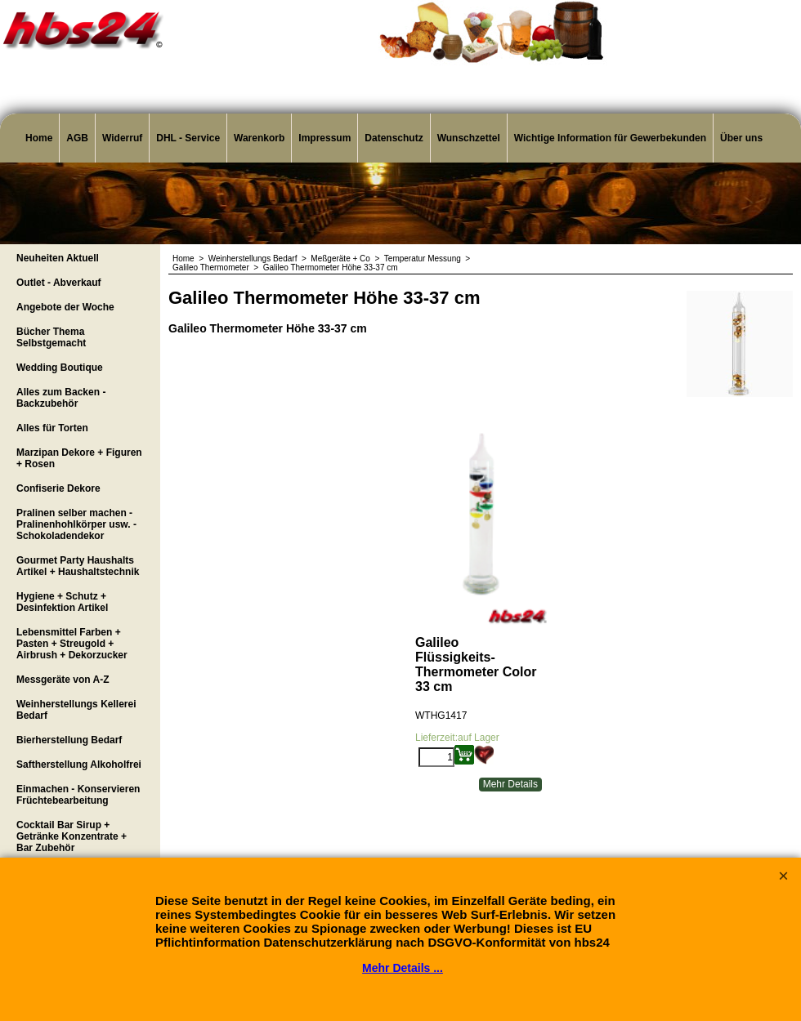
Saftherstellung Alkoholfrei (78, 764)
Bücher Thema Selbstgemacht (51, 337)
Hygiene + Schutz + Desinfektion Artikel (62, 602)
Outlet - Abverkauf (58, 282)
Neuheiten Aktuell (57, 258)
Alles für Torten (52, 428)
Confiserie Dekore (58, 488)
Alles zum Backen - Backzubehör (60, 397)
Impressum (324, 138)
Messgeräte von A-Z (63, 679)
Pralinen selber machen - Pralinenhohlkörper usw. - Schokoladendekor (76, 524)
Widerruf (122, 138)
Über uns (741, 138)
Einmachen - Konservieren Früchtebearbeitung (78, 794)
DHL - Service (188, 138)
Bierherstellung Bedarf (69, 740)
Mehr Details (510, 784)
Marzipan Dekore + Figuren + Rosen (79, 458)
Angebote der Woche (65, 307)
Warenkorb (259, 138)
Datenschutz (394, 138)
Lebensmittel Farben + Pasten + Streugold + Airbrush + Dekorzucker (72, 643)
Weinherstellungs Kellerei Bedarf (76, 709)
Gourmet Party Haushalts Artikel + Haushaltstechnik (77, 566)
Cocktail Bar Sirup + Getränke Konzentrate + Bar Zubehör (71, 836)
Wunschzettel (468, 138)
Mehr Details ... (402, 967)
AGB (77, 138)
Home (38, 138)
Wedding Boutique (59, 367)
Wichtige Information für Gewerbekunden (610, 138)
